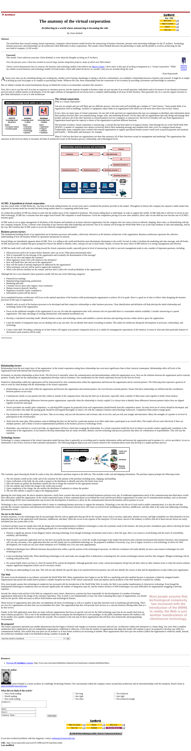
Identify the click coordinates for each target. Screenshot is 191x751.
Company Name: (20, 717)
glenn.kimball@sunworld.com (14, 686)
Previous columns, (20, 663)
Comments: (26, 705)
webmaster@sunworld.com (63, 741)
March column (98, 66)
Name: (20, 710)
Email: (20, 714)
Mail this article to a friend (184, 68)
